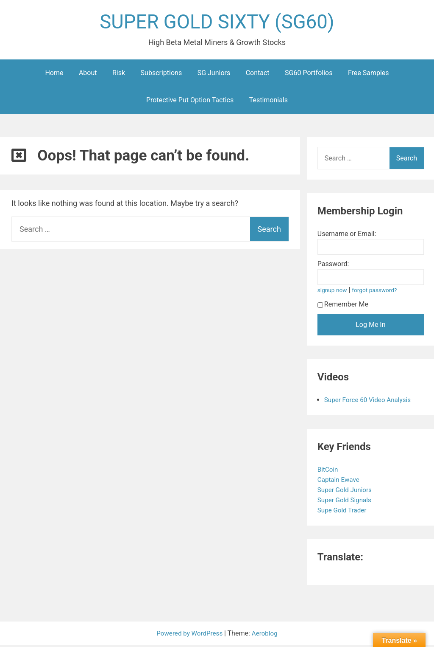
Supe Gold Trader (344, 512)
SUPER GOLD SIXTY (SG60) (217, 23)
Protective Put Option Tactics (190, 102)
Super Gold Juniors (346, 491)
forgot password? (377, 291)
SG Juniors (214, 74)
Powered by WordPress (189, 635)
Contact (258, 74)
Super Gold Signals (346, 502)
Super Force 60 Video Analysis (370, 401)
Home (54, 74)
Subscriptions (161, 74)
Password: (333, 266)
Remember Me (342, 306)
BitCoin (329, 471)
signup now (333, 291)
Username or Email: (346, 235)
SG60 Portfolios (308, 74)
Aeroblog (266, 635)
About (88, 74)
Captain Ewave (340, 481)
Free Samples (368, 74)
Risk (118, 74)
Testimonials (268, 102)
